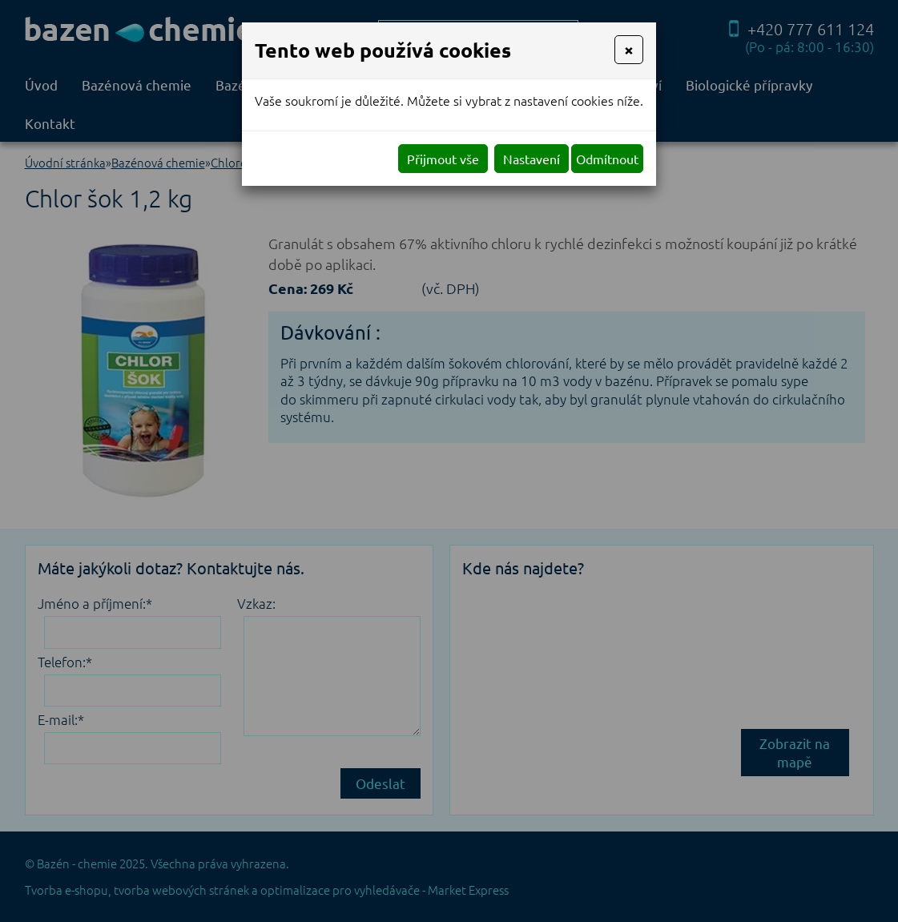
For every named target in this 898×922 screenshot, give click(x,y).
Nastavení (531, 159)
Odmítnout (607, 159)
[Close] (628, 49)
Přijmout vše (443, 159)
